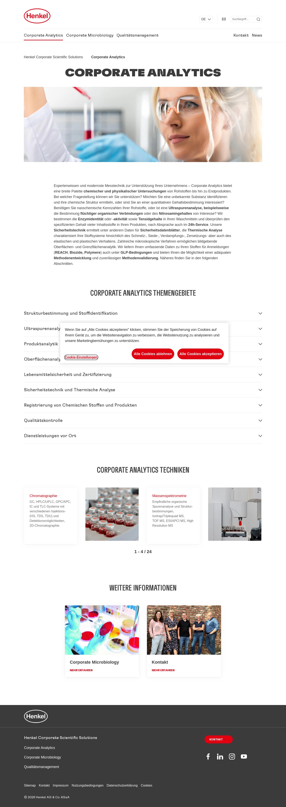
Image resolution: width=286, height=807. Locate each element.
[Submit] (258, 19)
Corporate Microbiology (89, 35)
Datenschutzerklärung (122, 785)
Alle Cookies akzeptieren (201, 354)
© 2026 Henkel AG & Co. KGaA (47, 797)
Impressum (61, 785)
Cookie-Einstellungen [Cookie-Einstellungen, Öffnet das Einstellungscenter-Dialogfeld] (81, 357)
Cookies (146, 785)
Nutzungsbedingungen (87, 785)
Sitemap (30, 785)
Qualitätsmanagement (137, 35)
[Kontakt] (224, 19)
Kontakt (241, 35)
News (257, 35)
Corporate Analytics (43, 35)
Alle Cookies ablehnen (153, 354)
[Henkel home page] (53, 57)
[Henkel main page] (37, 16)
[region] (144, 343)
